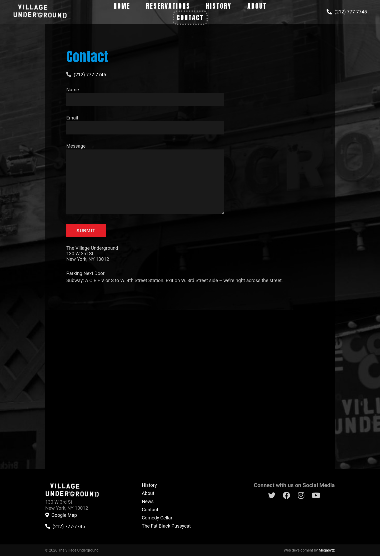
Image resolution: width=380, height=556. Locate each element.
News (148, 501)
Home (121, 6)
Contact (190, 17)
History (219, 6)
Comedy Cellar (157, 517)
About (257, 6)
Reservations (168, 6)
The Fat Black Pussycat (166, 526)
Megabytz (327, 550)
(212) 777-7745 (350, 11)
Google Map (64, 515)
